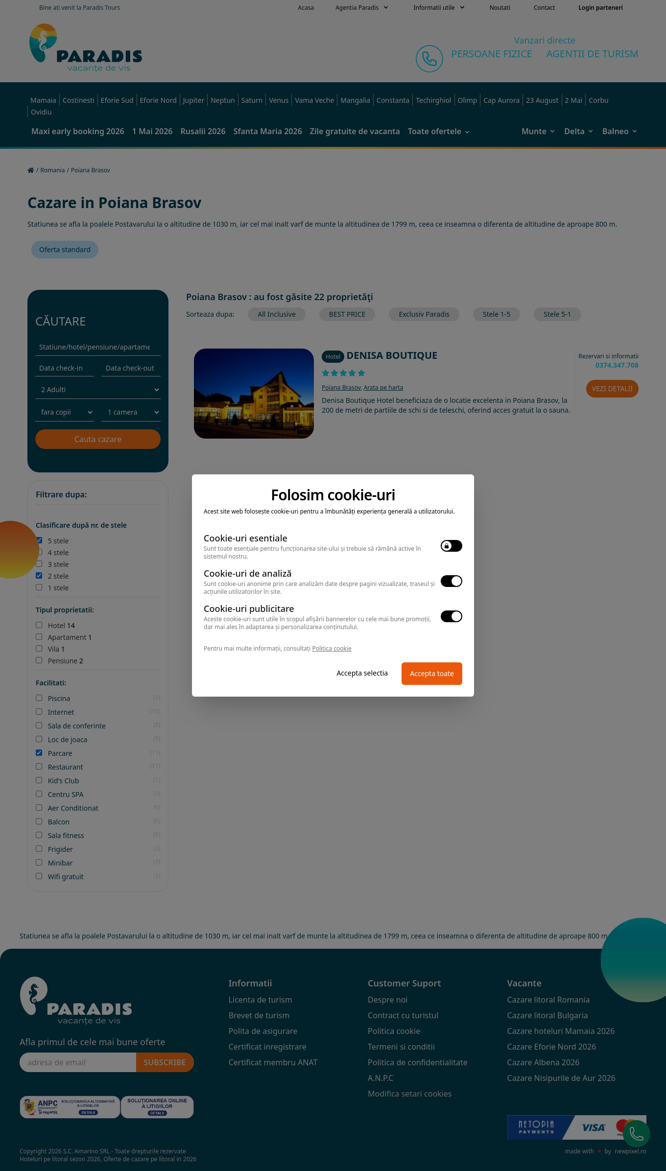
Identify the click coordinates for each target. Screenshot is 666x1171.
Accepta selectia (362, 673)
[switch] (451, 546)
